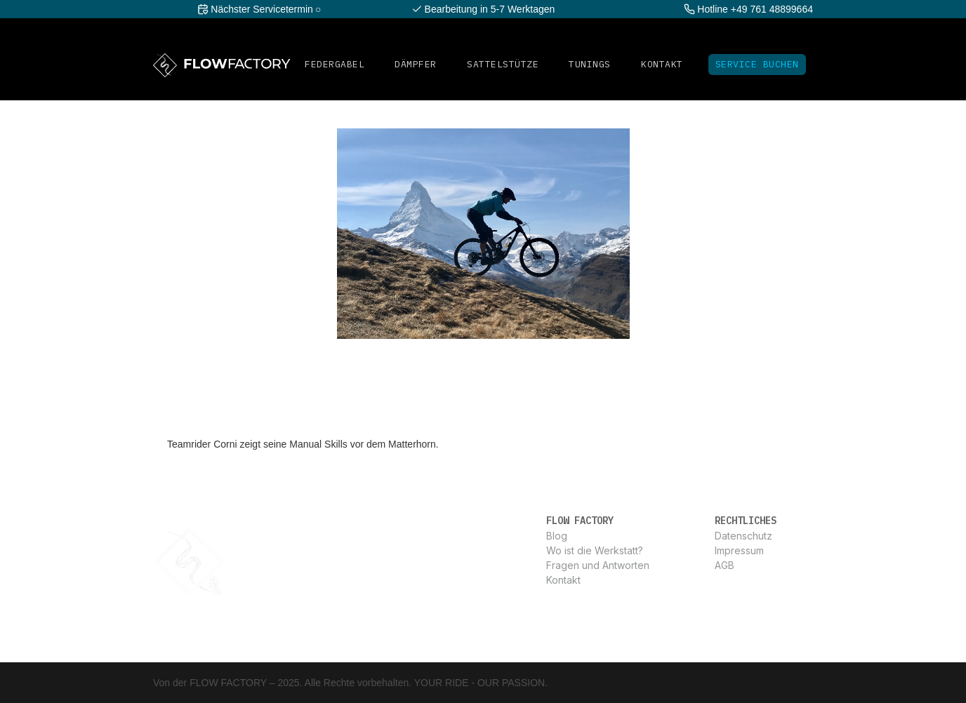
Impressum (739, 550)
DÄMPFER (416, 64)
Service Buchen (757, 64)
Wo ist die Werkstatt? (594, 550)
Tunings (590, 64)
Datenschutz (743, 536)
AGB (724, 565)
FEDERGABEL (334, 64)
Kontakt (662, 64)
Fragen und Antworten (597, 565)
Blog (556, 536)
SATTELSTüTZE (502, 64)
